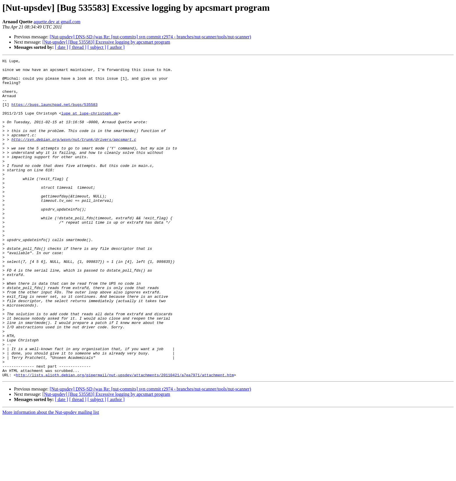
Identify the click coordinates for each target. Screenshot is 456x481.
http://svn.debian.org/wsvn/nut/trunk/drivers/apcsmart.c (73, 155)
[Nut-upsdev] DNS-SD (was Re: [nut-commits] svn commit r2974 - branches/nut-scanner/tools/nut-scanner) (150, 36)
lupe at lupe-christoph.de (89, 124)
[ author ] (116, 47)
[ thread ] (77, 47)
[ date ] (61, 47)
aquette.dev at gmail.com (57, 21)
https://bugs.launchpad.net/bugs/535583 (54, 114)
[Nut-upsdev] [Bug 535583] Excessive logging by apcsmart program (106, 42)
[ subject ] (97, 47)
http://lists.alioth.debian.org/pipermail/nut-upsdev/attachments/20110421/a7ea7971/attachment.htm (125, 438)
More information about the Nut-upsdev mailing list (50, 475)
